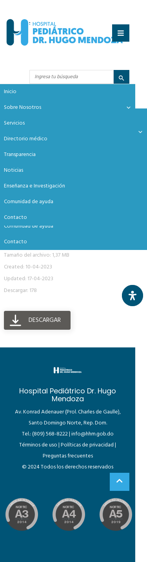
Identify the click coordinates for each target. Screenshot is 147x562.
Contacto (15, 241)
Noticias (13, 170)
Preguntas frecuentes (68, 456)
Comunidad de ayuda (28, 226)
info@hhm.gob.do (92, 434)
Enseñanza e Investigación (34, 186)
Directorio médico (25, 138)
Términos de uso (38, 445)
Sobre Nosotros (67, 108)
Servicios (14, 123)
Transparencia (20, 154)
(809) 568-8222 (50, 434)
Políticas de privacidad (87, 445)
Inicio (10, 91)
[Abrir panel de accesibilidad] (132, 295)
